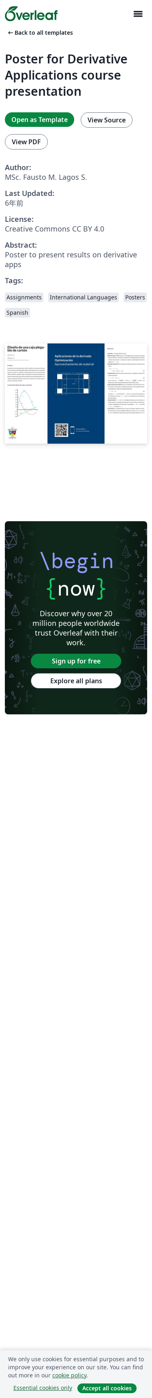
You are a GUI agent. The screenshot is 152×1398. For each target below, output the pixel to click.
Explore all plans (76, 680)
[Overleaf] (31, 13)
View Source (107, 120)
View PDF (26, 141)
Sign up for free (76, 661)
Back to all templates (39, 32)
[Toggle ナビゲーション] (137, 14)
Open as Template (39, 119)
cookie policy (69, 1375)
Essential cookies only (42, 1388)
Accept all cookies (107, 1388)
